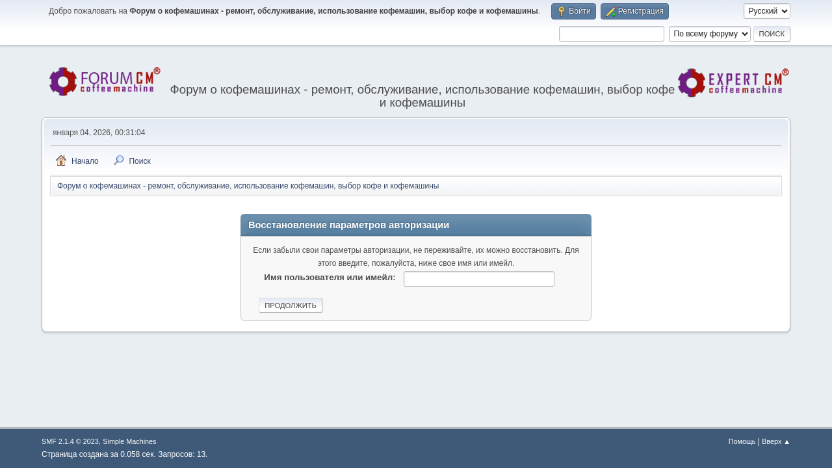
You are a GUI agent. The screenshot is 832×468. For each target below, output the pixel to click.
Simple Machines (129, 441)
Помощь (742, 441)
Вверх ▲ (776, 441)
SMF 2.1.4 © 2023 (70, 441)
